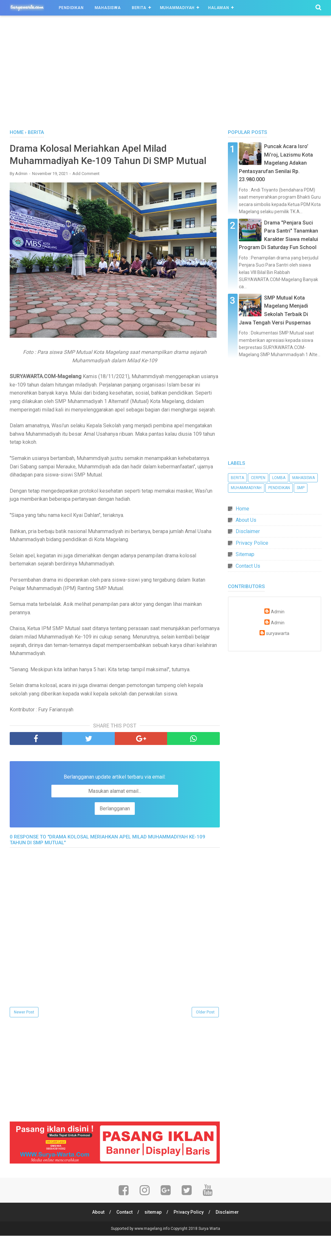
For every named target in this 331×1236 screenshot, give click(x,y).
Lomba (278, 478)
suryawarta (277, 633)
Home (242, 509)
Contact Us (248, 566)
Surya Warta (209, 1229)
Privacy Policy (189, 1212)
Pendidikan (71, 7)
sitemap (153, 1212)
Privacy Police (252, 543)
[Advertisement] (165, 74)
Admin (277, 612)
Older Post (205, 1012)
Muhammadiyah (177, 7)
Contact (124, 1212)
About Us (246, 520)
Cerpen (258, 478)
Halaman (218, 7)
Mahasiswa (108, 7)
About (97, 1212)
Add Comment (86, 173)
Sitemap (245, 554)
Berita (139, 7)
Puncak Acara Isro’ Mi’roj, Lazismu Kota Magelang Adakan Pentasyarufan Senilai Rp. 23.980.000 (276, 162)
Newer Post (24, 1012)
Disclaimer (248, 531)
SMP (300, 488)
